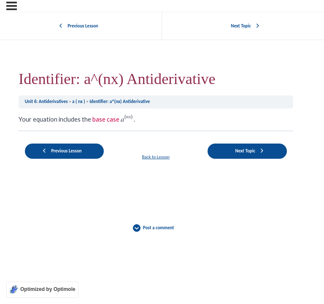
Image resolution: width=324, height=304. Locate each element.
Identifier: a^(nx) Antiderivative (119, 101)
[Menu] (11, 6)
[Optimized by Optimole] (42, 290)
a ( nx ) (79, 101)
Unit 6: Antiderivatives (47, 101)
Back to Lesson (156, 157)
